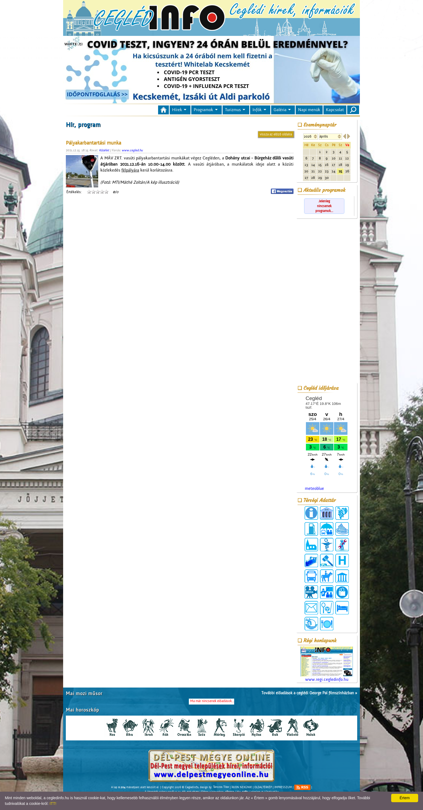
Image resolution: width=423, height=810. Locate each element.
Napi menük (309, 109)
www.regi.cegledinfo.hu (327, 664)
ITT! (53, 803)
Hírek (177, 109)
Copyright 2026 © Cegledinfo (180, 787)
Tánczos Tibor (221, 787)
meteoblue (314, 488)
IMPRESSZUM (283, 787)
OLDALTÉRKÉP (263, 787)
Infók (257, 109)
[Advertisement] (326, 301)
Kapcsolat (335, 109)
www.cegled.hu (132, 150)
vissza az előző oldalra (276, 134)
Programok (203, 109)
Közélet (104, 150)
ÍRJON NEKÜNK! (241, 787)
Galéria (280, 109)
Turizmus (233, 109)
